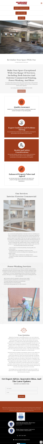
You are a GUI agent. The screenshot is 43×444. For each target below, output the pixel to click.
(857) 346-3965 (21, 13)
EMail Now (21, 18)
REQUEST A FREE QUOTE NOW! (21, 8)
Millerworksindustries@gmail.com (22, 439)
